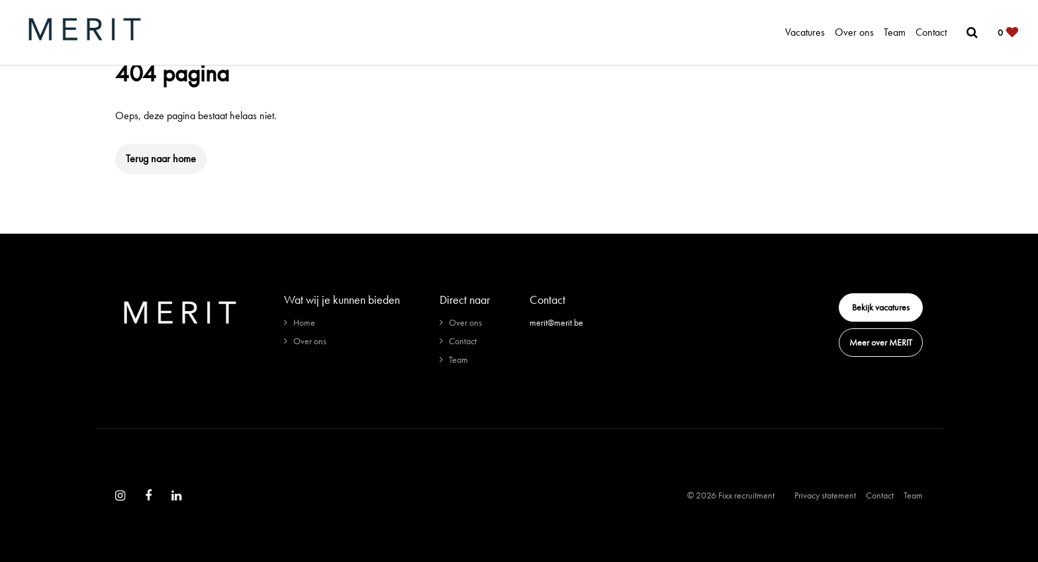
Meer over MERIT (880, 342)
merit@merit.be (556, 322)
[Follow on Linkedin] (176, 496)
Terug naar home (161, 158)
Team (895, 32)
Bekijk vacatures (881, 307)
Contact (931, 32)
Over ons (854, 32)
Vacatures (805, 32)
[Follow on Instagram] (120, 496)
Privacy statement (825, 495)
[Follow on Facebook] (148, 496)
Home (304, 322)
